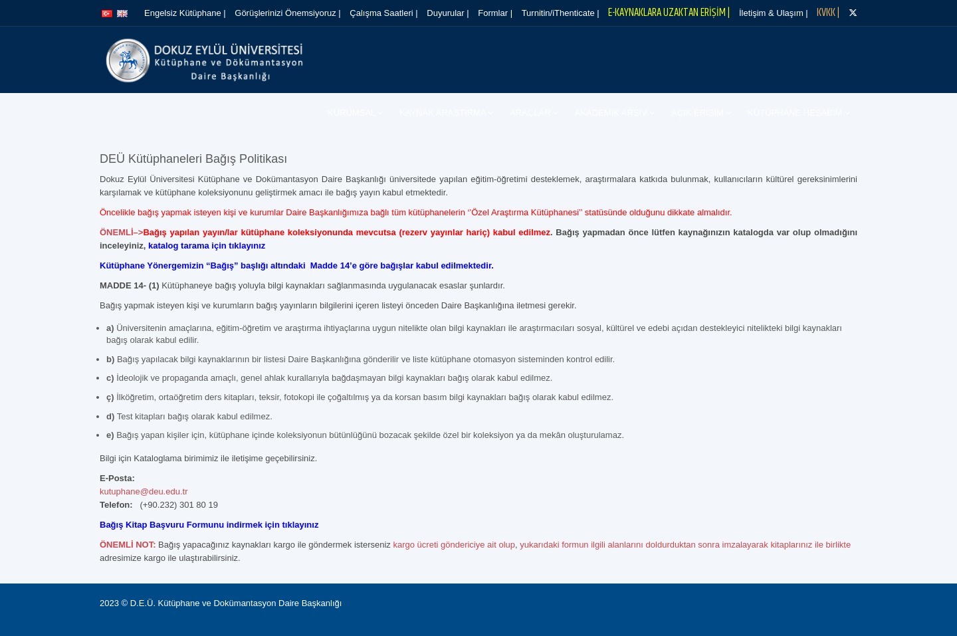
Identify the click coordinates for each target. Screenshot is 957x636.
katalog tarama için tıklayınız (206, 246)
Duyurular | (448, 13)
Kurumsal (352, 113)
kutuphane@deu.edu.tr (143, 491)
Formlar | (495, 13)
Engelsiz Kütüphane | (185, 13)
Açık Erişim (698, 113)
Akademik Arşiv (612, 113)
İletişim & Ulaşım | (773, 13)
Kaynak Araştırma (443, 113)
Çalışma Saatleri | (383, 13)
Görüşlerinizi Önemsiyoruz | (287, 13)
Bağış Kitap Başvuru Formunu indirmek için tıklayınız (209, 525)
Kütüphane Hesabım (796, 113)
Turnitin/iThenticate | (560, 13)
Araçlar (531, 113)
